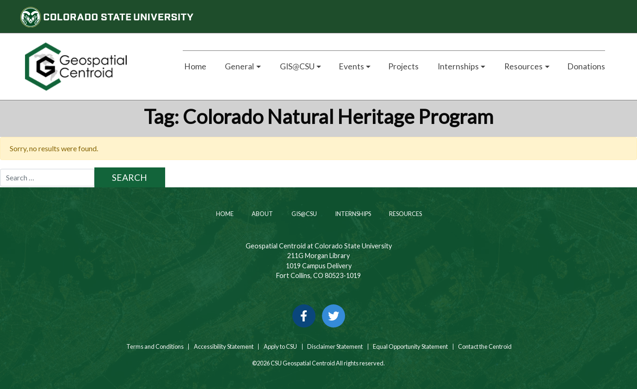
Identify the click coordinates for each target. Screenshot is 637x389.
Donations (586, 66)
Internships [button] (457, 66)
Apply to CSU (280, 347)
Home (194, 66)
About (262, 213)
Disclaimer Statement (335, 347)
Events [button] (351, 66)
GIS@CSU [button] (296, 66)
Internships (352, 213)
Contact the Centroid (485, 347)
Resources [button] (523, 66)
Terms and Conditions (154, 347)
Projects (403, 66)
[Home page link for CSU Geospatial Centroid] (93, 67)
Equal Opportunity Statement (410, 347)
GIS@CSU (304, 213)
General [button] (238, 66)
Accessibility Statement (224, 347)
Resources (405, 213)
